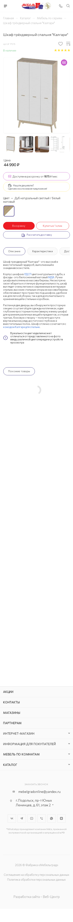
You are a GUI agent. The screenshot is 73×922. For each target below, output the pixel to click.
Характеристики (42, 251)
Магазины (11, 712)
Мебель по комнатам (21, 754)
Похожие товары (19, 371)
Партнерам (12, 723)
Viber (41, 818)
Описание (14, 251)
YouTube (31, 818)
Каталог (10, 764)
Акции (8, 691)
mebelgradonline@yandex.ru (39, 792)
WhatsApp (51, 818)
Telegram (22, 818)
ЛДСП (27, 274)
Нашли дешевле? (23, 185)
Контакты (11, 702)
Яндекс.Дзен (61, 818)
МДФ (51, 277)
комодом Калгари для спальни (21, 326)
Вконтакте (12, 818)
